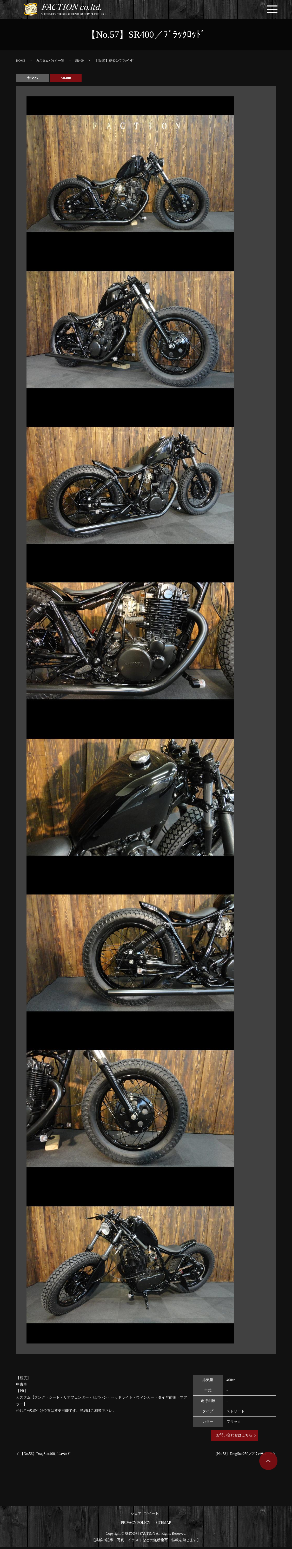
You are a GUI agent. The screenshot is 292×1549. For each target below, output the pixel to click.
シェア (136, 1516)
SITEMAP (163, 1525)
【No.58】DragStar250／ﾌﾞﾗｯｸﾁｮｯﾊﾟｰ (243, 1456)
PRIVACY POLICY (135, 1525)
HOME (20, 62)
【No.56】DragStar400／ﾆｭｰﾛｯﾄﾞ (45, 1456)
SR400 (79, 62)
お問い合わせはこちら (234, 1437)
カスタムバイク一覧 (50, 62)
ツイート (151, 1516)
